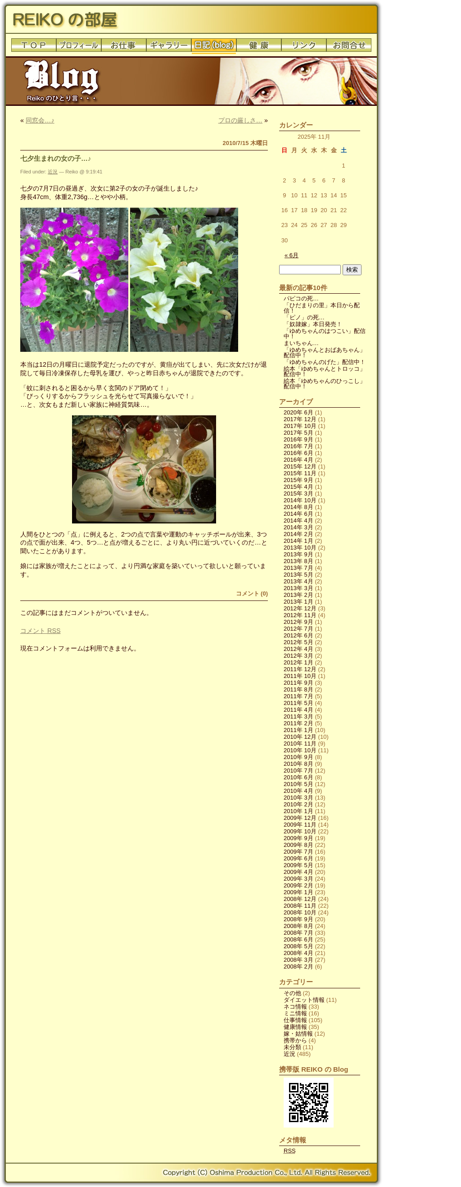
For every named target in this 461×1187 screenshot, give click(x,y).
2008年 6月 (298, 939)
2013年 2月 (298, 594)
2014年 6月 (298, 513)
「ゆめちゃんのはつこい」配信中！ (325, 333)
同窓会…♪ (40, 120)
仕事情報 (295, 1020)
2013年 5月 (298, 574)
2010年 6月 (298, 777)
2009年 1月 (298, 892)
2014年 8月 (298, 507)
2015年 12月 (300, 466)
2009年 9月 (298, 838)
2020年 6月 (298, 412)
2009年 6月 (298, 858)
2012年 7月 (298, 628)
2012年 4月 (298, 649)
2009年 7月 (298, 851)
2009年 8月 (298, 844)
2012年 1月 (298, 662)
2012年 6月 (298, 635)
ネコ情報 (295, 1006)
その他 (292, 993)
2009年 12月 (300, 817)
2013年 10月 (300, 547)
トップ (33, 47)
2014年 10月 (300, 500)
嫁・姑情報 (298, 1033)
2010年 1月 (298, 811)
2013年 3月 (298, 588)
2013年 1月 (298, 601)
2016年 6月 (298, 453)
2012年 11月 (300, 615)
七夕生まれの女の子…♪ (55, 158)
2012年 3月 (298, 655)
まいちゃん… (301, 343)
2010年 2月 (298, 804)
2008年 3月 (298, 959)
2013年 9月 (298, 554)
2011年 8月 (298, 689)
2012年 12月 (300, 608)
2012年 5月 (298, 642)
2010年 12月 (300, 736)
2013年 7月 (298, 567)
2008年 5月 (298, 946)
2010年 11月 (300, 743)
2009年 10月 (300, 831)
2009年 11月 (300, 824)
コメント (40, 630)
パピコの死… (301, 298)
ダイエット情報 (304, 999)
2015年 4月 (298, 486)
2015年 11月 (300, 473)
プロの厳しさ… (240, 120)
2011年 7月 (298, 696)
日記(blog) (213, 47)
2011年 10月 (300, 676)
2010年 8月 (298, 763)
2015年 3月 (298, 493)
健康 (258, 47)
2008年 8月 (298, 926)
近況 (53, 171)
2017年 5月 (298, 432)
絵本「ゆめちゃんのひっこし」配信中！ (325, 383)
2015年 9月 (298, 480)
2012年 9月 (298, 622)
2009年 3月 (298, 878)
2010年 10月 (300, 750)
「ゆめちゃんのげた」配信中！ (325, 362)
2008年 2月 (298, 966)
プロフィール (78, 47)
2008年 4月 (298, 953)
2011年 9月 (298, 682)
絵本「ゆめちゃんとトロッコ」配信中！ (325, 371)
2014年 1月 (298, 540)
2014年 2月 (298, 534)
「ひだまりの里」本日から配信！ (322, 308)
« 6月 (291, 255)
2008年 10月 (300, 912)
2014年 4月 (298, 520)
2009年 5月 (298, 865)
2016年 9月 (298, 439)
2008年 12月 (300, 899)
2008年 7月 (298, 932)
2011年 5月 (298, 703)
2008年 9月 (298, 919)
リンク (303, 47)
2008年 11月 (300, 905)
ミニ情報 (295, 1013)
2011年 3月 (298, 716)
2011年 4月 (298, 709)
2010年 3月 (298, 797)
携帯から (295, 1040)
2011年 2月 (298, 723)
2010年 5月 (298, 784)
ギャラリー (168, 47)
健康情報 (295, 1026)
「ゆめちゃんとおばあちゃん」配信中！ (325, 352)
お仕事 (123, 47)
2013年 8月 (298, 561)
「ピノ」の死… (304, 317)
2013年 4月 (298, 581)
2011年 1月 (298, 730)
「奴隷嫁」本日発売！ (313, 324)
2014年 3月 (298, 527)
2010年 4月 (298, 790)
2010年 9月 (298, 757)
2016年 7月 (298, 446)
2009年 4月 (298, 872)
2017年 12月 (300, 419)
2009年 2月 (298, 885)
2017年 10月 (300, 426)
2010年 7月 (298, 770)
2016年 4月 (298, 459)
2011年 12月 (300, 669)
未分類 (292, 1047)
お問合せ (348, 47)
